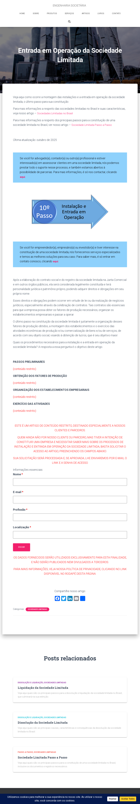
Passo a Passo (25, 752)
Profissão (20, 509)
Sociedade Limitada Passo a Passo (93, 124)
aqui (56, 261)
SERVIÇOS (69, 13)
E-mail (18, 492)
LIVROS (101, 13)
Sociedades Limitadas (37, 609)
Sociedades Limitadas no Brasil (56, 113)
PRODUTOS (52, 13)
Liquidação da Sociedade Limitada (43, 688)
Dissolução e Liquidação (30, 682)
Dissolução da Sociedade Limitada (43, 722)
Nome (18, 474)
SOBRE (36, 13)
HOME (22, 13)
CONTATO (116, 13)
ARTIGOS (86, 13)
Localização (22, 527)
